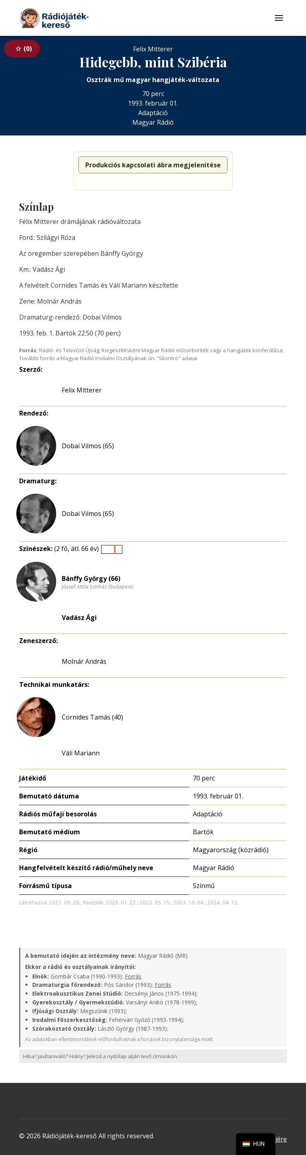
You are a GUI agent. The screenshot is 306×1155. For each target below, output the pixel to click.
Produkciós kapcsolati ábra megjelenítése (153, 165)
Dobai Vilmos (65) (88, 445)
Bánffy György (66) (91, 578)
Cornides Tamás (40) (92, 717)
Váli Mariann (81, 753)
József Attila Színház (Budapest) (97, 587)
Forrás (133, 976)
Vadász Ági (79, 617)
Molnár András (84, 661)
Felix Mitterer (82, 390)
